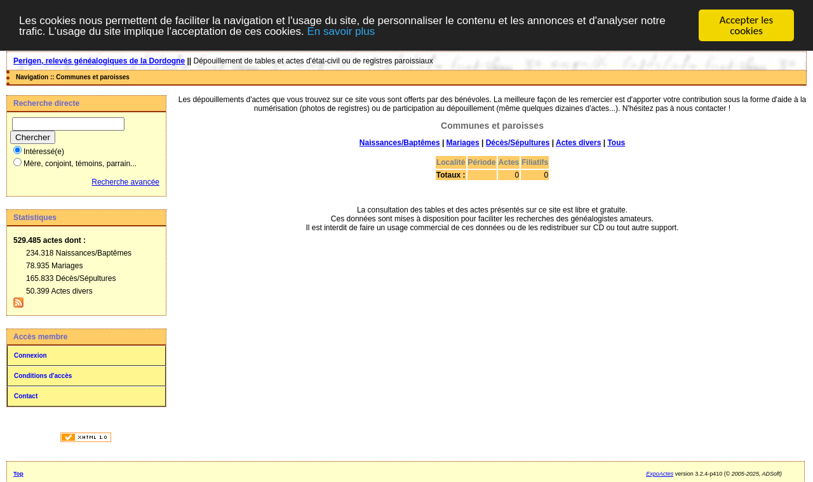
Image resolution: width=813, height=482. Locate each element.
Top (18, 474)
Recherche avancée (125, 182)
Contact (25, 396)
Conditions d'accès (43, 375)
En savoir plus (341, 31)
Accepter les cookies (746, 25)
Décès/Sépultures (518, 142)
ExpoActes (659, 474)
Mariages (463, 142)
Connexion (30, 355)
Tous (616, 142)
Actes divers (578, 142)
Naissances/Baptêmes (399, 142)
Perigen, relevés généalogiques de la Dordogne (99, 60)
